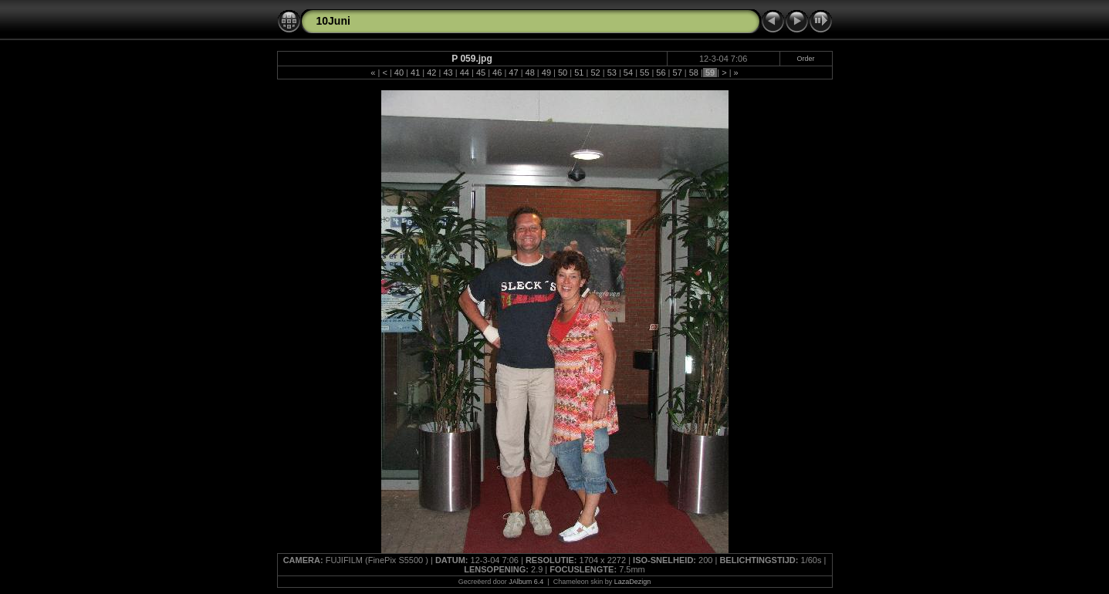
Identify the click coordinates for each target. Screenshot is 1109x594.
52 (595, 72)
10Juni (333, 21)
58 (694, 72)
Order (806, 58)
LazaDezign (632, 582)
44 (465, 72)
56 (661, 72)
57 (677, 72)
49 (546, 72)
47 (513, 72)
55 (644, 72)
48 (529, 72)
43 (448, 72)
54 (628, 72)
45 (481, 72)
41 (415, 72)
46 (497, 72)
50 (563, 72)
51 (579, 72)
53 (612, 72)
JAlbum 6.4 (526, 582)
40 (399, 72)
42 (431, 72)
